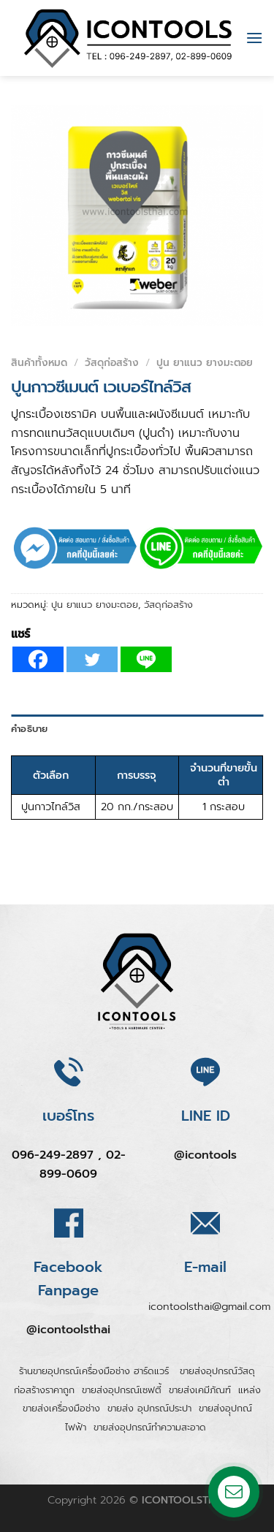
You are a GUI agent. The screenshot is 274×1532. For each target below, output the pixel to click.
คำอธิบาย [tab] (29, 729)
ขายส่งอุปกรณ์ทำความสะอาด (150, 1427)
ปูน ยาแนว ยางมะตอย (204, 362)
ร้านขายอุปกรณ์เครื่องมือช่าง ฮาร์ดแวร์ (95, 1371)
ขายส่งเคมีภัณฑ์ (200, 1390)
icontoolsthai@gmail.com (209, 1306)
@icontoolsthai (68, 1329)
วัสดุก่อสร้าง (112, 362)
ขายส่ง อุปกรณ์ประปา (149, 1408)
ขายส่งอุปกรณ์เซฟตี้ (121, 1390)
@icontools (205, 1155)
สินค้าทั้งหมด (39, 362)
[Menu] (254, 38)
